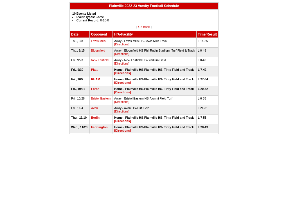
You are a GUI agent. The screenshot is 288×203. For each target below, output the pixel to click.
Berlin (95, 117)
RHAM (95, 79)
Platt (94, 69)
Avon (94, 108)
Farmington (99, 127)
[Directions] (121, 44)
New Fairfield (100, 60)
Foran (95, 89)
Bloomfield (98, 50)
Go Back (144, 26)
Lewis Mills (98, 41)
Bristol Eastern (101, 98)
